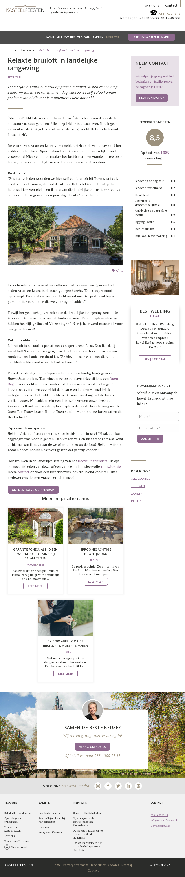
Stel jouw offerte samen (151, 37)
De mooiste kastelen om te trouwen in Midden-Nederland (88, 834)
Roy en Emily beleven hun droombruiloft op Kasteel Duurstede (87, 846)
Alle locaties (65, 37)
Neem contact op (151, 97)
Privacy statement (76, 864)
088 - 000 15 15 (170, 13)
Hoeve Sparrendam (92, 461)
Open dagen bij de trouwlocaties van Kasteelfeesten (83, 821)
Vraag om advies (92, 746)
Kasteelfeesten (18, 864)
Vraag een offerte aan (16, 840)
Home (50, 37)
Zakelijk (98, 37)
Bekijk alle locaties (49, 812)
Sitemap (126, 864)
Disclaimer (98, 864)
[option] (65, 241)
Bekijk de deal (155, 359)
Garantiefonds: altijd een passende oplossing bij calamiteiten (35, 553)
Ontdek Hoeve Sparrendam (33, 490)
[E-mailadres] (158, 428)
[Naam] (158, 416)
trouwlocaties (112, 466)
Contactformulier (160, 825)
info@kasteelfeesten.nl (164, 820)
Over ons (9, 835)
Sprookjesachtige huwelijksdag (95, 551)
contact (171, 5)
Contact (93, 870)
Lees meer (35, 585)
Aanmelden (150, 439)
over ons (152, 5)
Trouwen (83, 37)
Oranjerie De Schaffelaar (87, 812)
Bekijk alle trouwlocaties (18, 812)
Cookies (112, 864)
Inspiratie (112, 37)
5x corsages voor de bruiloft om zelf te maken (66, 643)
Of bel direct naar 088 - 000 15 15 (92, 755)
